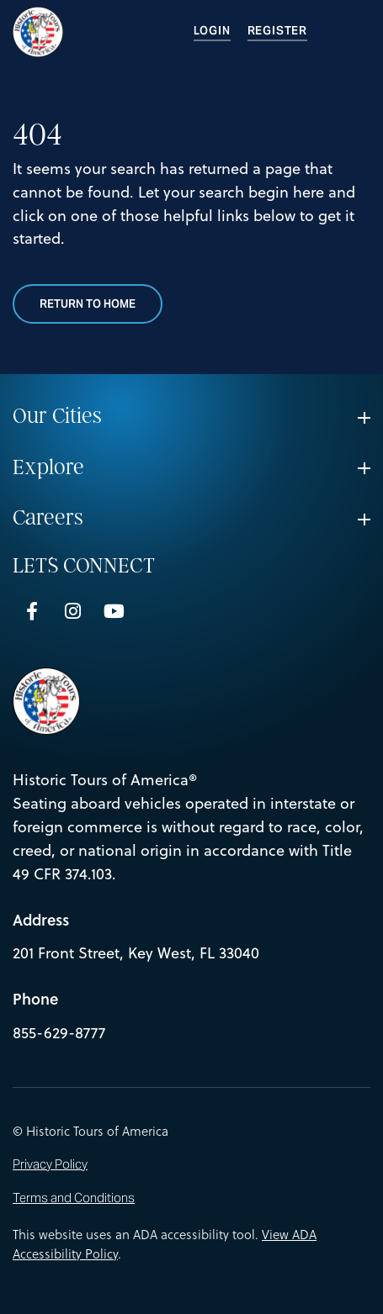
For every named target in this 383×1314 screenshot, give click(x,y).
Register (277, 31)
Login (212, 31)
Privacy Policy (50, 1165)
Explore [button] (48, 467)
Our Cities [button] (57, 416)
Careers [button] (48, 518)
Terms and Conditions (74, 1198)
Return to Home (88, 304)
